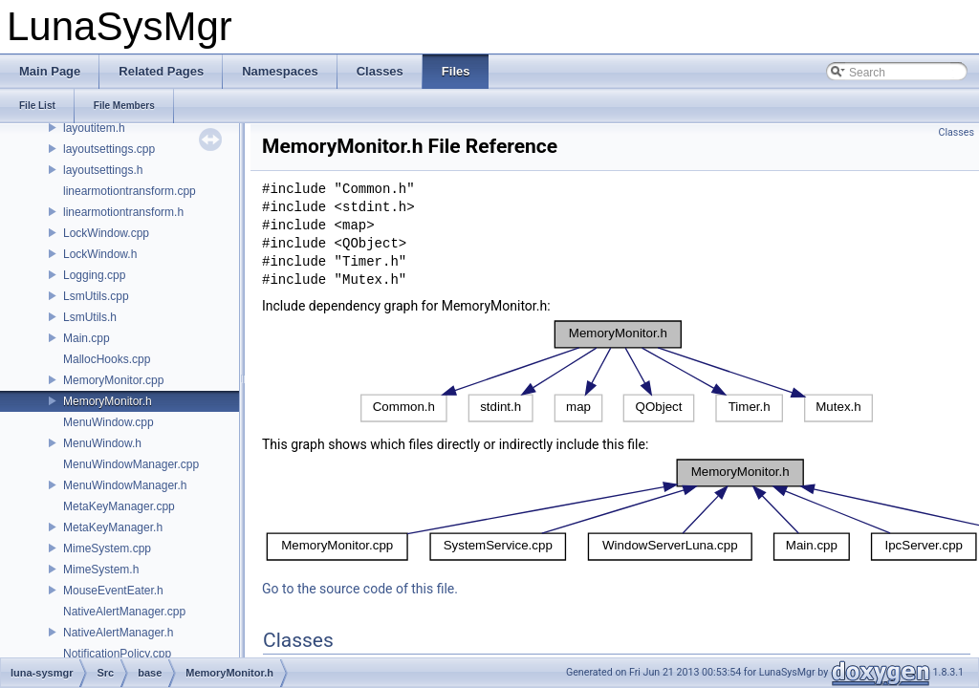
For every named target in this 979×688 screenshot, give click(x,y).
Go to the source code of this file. (360, 588)
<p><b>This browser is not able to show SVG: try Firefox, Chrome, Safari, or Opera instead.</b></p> (617, 371)
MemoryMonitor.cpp (113, 380)
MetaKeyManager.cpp (119, 506)
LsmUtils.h (90, 317)
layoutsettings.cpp (109, 149)
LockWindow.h (100, 254)
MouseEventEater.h (113, 590)
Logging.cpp (94, 275)
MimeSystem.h (101, 569)
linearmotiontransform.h (123, 212)
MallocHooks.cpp (106, 359)
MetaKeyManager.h (113, 527)
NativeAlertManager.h (118, 632)
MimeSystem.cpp (107, 548)
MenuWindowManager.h (124, 485)
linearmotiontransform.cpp (129, 191)
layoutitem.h (94, 128)
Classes (956, 132)
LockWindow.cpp (106, 233)
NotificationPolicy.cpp (117, 653)
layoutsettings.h (102, 170)
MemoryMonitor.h (107, 401)
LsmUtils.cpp (96, 296)
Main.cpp (86, 338)
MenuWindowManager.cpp (131, 464)
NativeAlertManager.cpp (124, 611)
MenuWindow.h (102, 443)
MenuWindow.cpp (108, 422)
